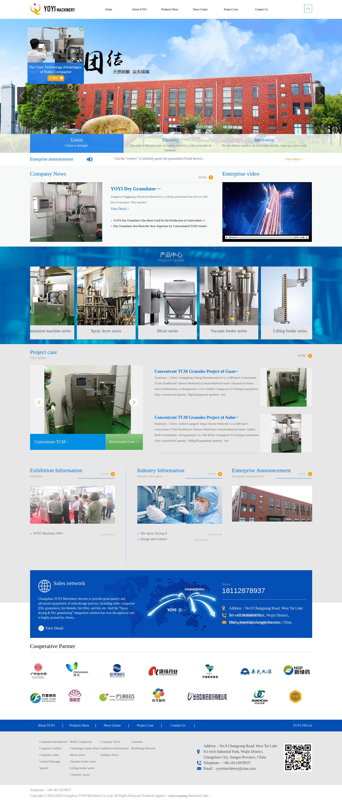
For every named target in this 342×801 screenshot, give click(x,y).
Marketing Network (143, 748)
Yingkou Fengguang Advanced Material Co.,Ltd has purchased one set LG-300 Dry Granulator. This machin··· (159, 199)
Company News (110, 741)
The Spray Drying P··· (155, 533)
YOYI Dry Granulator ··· (136, 188)
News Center (200, 9)
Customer (137, 741)
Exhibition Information (115, 748)
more (105, 474)
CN (308, 8)
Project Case (231, 9)
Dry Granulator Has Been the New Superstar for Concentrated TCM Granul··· (161, 226)
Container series (80, 774)
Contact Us (261, 9)
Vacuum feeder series (83, 761)
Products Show (169, 9)
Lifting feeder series (82, 768)
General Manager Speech (50, 765)
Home (108, 9)
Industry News (109, 755)
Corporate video (49, 755)
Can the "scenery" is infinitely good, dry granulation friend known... (159, 158)
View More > (294, 159)
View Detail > (120, 209)
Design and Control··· (155, 539)
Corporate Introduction (53, 741)
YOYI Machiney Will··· (49, 533)
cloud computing (177, 795)
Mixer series (77, 755)
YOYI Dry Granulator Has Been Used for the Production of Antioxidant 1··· (160, 220)
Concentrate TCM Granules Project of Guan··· (197, 371)
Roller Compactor (81, 741)
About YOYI (139, 9)
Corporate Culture (50, 748)
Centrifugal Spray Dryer (85, 748)
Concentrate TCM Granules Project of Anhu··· (196, 417)
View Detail (54, 628)
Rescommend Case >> (124, 442)
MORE (203, 177)
